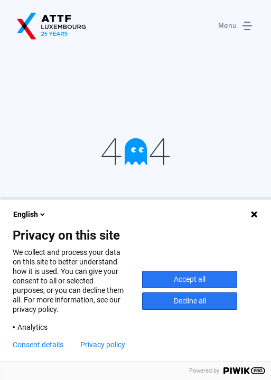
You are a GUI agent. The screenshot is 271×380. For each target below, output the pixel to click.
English (29, 214)
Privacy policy (102, 344)
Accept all (189, 279)
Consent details (38, 344)
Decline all (190, 301)
